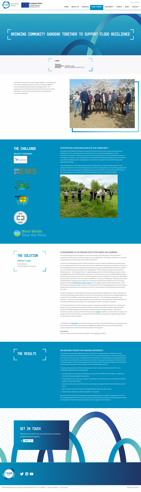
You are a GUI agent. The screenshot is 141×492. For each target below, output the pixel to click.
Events (119, 7)
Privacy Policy (64, 487)
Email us (28, 441)
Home (66, 7)
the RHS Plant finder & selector (82, 283)
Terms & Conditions (52, 487)
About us (75, 7)
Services (85, 7)
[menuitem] (66, 7)
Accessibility (41, 487)
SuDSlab (97, 312)
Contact (135, 7)
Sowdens (136, 487)
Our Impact (109, 7)
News (127, 7)
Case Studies (97, 7)
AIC (138, 2)
